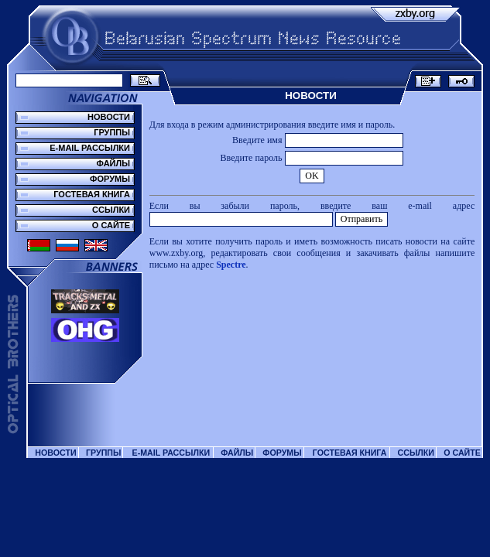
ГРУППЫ (112, 132)
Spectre (230, 264)
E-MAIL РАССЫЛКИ (90, 147)
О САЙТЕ (111, 225)
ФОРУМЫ (110, 178)
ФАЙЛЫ (113, 163)
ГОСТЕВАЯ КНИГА (91, 194)
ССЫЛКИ (111, 209)
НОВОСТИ (108, 116)
